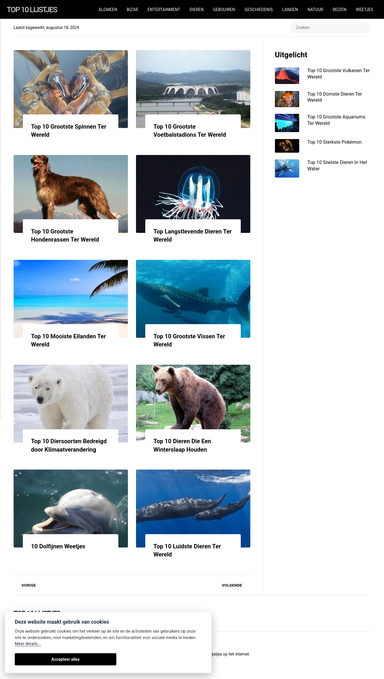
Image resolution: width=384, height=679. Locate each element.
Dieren (196, 9)
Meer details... (28, 643)
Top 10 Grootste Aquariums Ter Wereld (338, 121)
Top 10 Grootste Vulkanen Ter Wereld (336, 74)
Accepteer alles (35, 659)
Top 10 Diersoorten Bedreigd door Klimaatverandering (58, 449)
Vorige (25, 593)
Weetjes (364, 9)
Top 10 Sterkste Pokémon (336, 143)
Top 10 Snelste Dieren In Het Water (339, 167)
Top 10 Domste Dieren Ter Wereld (336, 98)
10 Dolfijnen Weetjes (60, 554)
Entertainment (164, 9)
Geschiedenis (259, 9)
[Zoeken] (328, 27)
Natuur (315, 9)
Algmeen (108, 9)
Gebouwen (224, 9)
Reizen (340, 9)
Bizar (132, 9)
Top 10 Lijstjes (33, 9)
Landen (290, 9)
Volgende (235, 593)
